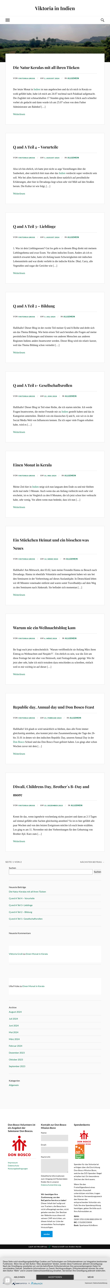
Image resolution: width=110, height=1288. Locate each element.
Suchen (12, 900)
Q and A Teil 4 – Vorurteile (51, 154)
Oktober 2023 (16, 1092)
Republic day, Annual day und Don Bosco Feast (49, 734)
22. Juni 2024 (52, 412)
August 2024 (15, 1044)
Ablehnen (18, 1278)
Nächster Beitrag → (91, 894)
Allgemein (75, 86)
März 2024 (14, 1072)
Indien (37, 97)
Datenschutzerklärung (51, 1217)
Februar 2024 (15, 1078)
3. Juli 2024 (51, 325)
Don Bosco (18, 774)
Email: (44, 1178)
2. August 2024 (53, 86)
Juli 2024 (13, 1051)
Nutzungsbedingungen (18, 1201)
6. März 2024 (52, 663)
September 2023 (17, 1099)
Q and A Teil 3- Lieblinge (48, 233)
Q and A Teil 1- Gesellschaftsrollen (41, 396)
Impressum (13, 1195)
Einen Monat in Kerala (45, 480)
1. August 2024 (53, 166)
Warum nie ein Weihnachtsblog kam (43, 647)
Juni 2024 (14, 1058)
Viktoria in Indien (55, 8)
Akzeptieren (55, 1278)
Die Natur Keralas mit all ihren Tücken (49, 70)
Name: (44, 1165)
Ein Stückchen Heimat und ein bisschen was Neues (52, 559)
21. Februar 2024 (54, 750)
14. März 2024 (53, 575)
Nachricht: (46, 1190)
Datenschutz (13, 1198)
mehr (92, 1278)
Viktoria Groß (27, 86)
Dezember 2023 (17, 1085)
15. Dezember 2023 (55, 838)
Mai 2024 (13, 1065)
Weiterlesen (19, 122)
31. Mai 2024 (52, 492)
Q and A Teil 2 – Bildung (48, 313)
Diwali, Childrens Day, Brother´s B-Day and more (51, 822)
